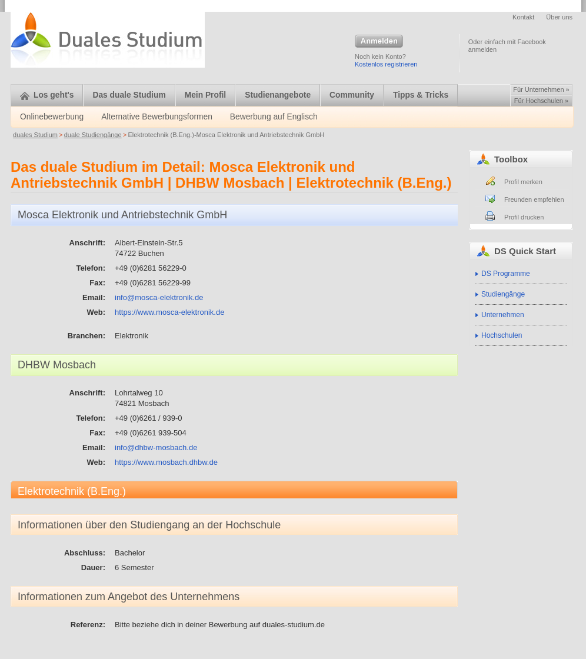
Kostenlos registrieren (386, 64)
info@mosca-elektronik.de (159, 297)
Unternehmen (502, 315)
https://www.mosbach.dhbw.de (166, 462)
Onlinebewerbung (52, 116)
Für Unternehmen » (541, 89)
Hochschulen (501, 335)
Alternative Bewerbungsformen (156, 116)
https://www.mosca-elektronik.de (169, 312)
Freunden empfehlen (534, 199)
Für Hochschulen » (541, 100)
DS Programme (505, 273)
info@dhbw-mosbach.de (156, 447)
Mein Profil (206, 95)
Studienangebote (278, 95)
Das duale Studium (128, 95)
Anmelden (379, 42)
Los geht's (47, 95)
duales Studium (35, 134)
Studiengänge (503, 294)
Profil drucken (524, 217)
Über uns (559, 17)
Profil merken (523, 181)
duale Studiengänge (93, 134)
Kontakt (523, 17)
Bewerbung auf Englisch (274, 116)
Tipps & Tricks (420, 95)
